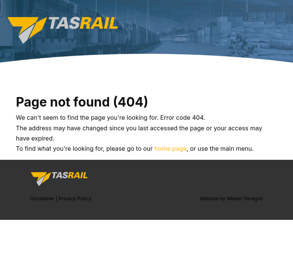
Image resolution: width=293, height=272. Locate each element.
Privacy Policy (75, 198)
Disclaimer (42, 198)
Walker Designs (245, 198)
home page (170, 148)
